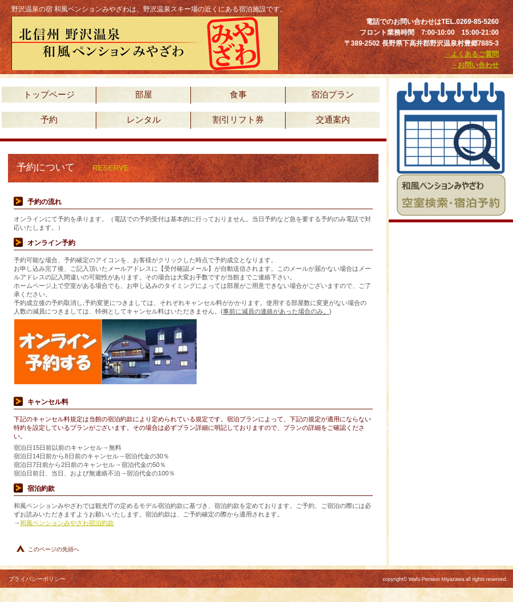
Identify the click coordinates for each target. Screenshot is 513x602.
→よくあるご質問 (471, 54)
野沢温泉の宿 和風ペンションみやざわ (148, 43)
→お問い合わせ (475, 65)
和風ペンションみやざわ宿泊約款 (67, 522)
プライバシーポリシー (37, 579)
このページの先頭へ (53, 549)
